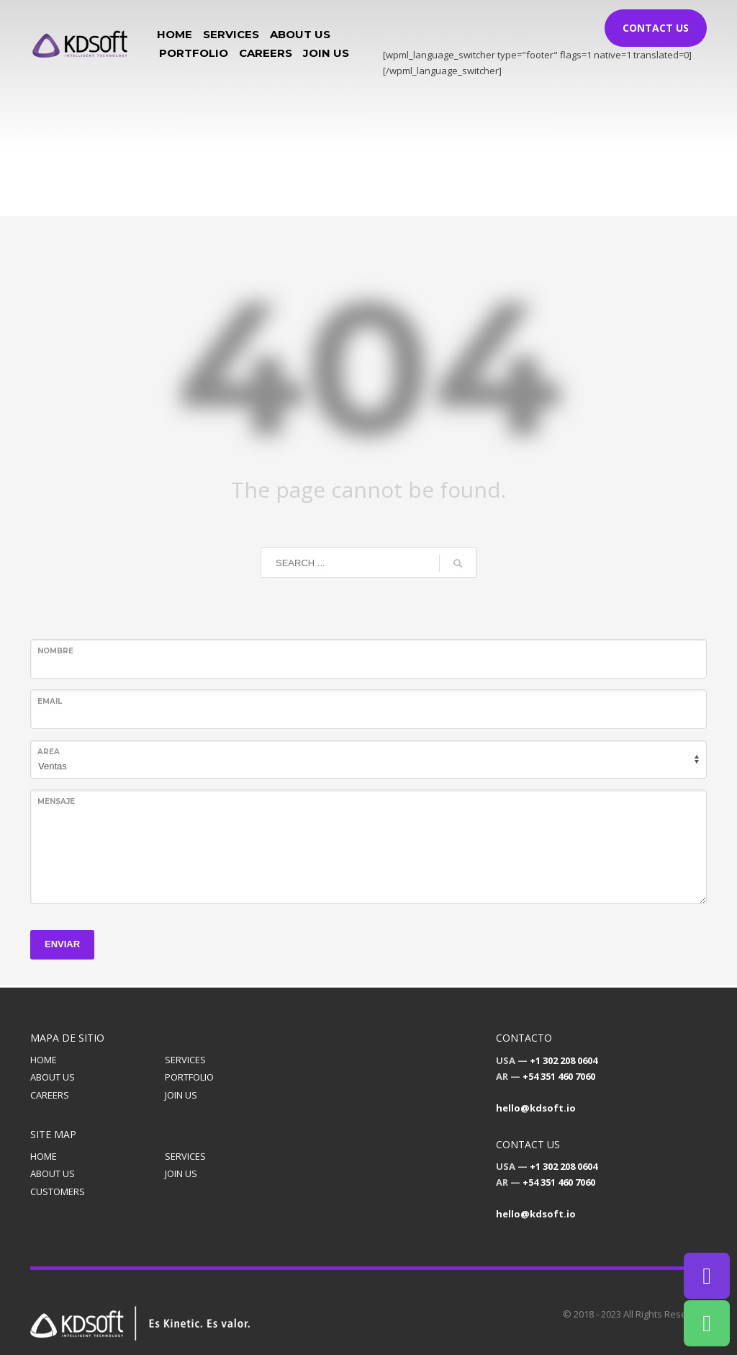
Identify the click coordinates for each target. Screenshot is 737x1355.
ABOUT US (52, 1076)
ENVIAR (62, 944)
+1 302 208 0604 (563, 1060)
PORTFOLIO (189, 1076)
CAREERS (49, 1094)
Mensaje (56, 801)
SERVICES (185, 1059)
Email (49, 701)
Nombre (55, 651)
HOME (43, 1059)
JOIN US (181, 1094)
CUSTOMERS (57, 1191)
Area (48, 751)
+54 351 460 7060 (559, 1076)
